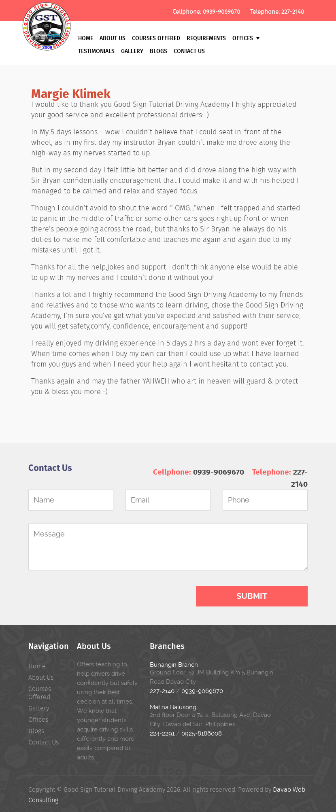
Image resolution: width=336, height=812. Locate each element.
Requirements (206, 38)
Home (85, 38)
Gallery (132, 51)
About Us (112, 38)
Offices (245, 38)
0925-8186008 (201, 733)
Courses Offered (156, 38)
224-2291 (162, 733)
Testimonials (96, 51)
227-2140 (292, 11)
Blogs (158, 51)
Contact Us (189, 51)
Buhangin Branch (174, 664)
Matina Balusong (173, 707)
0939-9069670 (221, 11)
